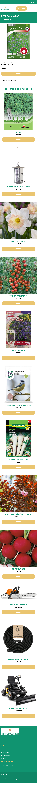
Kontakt (11, 778)
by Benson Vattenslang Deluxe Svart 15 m (18, 659)
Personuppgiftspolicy (28, 778)
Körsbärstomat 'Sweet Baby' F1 (18, 296)
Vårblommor (6, 752)
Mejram (18, 132)
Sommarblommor (7, 755)
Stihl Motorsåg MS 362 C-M (18, 605)
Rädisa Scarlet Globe (18, 569)
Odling (10, 62)
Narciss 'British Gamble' (18, 241)
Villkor (17, 778)
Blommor (5, 749)
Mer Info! (18, 73)
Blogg (4, 758)
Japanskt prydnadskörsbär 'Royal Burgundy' (18, 514)
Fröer (14, 62)
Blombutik (21, 8)
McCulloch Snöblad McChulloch (18, 708)
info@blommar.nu (31, 2)
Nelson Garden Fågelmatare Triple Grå (18, 187)
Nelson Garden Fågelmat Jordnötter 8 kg (18, 405)
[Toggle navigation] (34, 8)
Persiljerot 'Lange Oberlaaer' (18, 460)
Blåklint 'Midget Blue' (18, 350)
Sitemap (18, 780)
